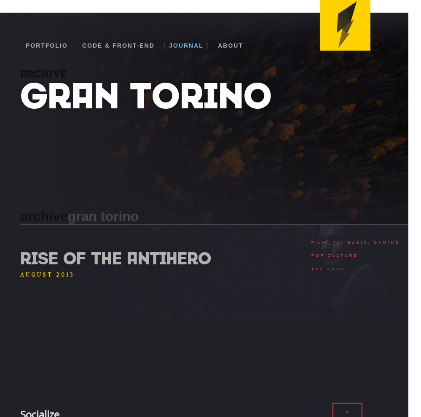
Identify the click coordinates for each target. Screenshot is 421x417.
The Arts (328, 268)
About (230, 45)
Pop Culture (334, 255)
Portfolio (46, 45)
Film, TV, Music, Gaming (355, 242)
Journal (186, 45)
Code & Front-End (118, 45)
